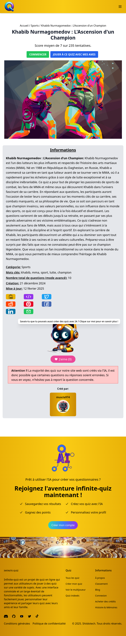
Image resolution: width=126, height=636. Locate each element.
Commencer (37, 54)
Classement (101, 583)
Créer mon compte (63, 525)
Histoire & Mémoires (106, 607)
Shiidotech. (89, 623)
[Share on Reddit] (10, 304)
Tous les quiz (72, 577)
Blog (97, 589)
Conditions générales (17, 623)
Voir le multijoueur (76, 589)
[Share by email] (28, 311)
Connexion (101, 595)
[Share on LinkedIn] (10, 311)
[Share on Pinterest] (28, 304)
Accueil (24, 25)
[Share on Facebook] (46, 304)
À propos (100, 577)
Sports (35, 25)
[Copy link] (10, 296)
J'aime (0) (63, 359)
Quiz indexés (72, 595)
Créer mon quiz (74, 583)
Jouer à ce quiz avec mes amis (74, 54)
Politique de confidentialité (49, 623)
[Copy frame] (28, 296)
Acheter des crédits (105, 601)
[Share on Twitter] (46, 296)
